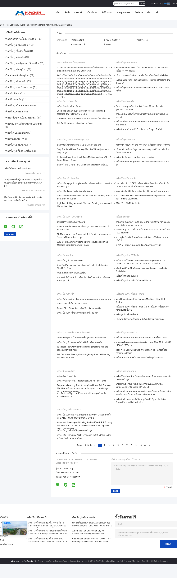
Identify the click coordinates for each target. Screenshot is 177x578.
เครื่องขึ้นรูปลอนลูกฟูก (15, 144)
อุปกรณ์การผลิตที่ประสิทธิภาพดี (71, 222)
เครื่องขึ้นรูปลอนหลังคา (16, 45)
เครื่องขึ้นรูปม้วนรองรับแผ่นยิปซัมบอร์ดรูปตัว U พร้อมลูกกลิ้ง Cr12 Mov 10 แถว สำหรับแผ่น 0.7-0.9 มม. (92, 525)
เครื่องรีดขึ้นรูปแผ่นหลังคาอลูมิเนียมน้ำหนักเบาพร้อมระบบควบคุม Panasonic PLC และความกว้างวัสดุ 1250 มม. (47, 533)
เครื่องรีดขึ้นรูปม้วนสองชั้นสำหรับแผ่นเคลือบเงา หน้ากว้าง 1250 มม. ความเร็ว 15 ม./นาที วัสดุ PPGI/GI (47, 541)
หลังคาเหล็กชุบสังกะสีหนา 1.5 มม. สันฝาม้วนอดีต (79, 145)
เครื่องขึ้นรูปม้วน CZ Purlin (17, 105)
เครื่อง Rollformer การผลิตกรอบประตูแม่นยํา (135, 157)
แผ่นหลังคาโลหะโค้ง (66, 376)
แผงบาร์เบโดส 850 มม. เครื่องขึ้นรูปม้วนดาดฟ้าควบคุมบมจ (142, 191)
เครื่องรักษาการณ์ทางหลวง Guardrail (23, 123)
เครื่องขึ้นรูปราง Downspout (18, 87)
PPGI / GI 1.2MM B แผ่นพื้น (128, 203)
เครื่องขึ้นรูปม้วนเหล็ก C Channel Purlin (133, 280)
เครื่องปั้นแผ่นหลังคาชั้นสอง (69, 106)
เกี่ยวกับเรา (92, 12)
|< (91, 445)
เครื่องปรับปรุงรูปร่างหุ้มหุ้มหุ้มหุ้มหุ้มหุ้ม (74, 191)
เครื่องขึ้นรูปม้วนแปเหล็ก (127, 276)
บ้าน (58, 12)
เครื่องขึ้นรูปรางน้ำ (13, 111)
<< (95, 445)
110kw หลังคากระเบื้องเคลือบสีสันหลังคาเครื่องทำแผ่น (140, 319)
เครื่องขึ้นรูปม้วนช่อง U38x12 (70, 260)
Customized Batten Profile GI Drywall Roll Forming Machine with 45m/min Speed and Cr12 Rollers (91, 541)
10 (140, 445)
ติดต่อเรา (139, 12)
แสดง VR (78, 12)
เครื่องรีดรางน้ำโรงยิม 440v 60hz (72, 303)
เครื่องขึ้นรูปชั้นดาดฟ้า (15, 81)
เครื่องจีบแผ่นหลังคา (14, 138)
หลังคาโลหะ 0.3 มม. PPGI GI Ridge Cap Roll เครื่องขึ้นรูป (82, 165)
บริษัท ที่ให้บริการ (111, 40)
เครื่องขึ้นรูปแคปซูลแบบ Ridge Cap (21, 63)
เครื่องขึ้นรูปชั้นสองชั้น (15, 51)
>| (149, 445)
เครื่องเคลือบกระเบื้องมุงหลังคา (20, 39)
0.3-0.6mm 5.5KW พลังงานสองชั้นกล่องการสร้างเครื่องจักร (83, 118)
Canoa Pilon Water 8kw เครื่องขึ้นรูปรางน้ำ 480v (79, 308)
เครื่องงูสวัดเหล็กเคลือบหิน (127, 314)
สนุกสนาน (156, 3)
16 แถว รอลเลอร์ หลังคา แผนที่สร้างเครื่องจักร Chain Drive (142, 75)
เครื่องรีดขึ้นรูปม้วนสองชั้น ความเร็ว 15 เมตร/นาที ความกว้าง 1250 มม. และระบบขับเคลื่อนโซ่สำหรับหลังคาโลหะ (47, 525)
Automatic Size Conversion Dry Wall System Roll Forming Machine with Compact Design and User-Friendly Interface (88, 533)
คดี (156, 12)
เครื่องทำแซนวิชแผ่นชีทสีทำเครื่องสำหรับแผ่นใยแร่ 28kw (141, 337)
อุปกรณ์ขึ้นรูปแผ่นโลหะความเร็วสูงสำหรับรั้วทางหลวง (81, 337)
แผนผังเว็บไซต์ (6, 544)
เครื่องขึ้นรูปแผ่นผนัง (14, 57)
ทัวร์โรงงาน (106, 12)
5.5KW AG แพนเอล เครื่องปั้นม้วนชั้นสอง (75, 123)
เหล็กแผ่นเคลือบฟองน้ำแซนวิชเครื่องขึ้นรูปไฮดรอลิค (139, 357)
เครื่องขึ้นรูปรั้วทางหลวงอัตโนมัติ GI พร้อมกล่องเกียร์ (80, 342)
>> (145, 445)
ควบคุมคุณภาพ (123, 12)
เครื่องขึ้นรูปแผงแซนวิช (16, 132)
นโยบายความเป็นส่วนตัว (21, 561)
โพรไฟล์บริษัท (77, 40)
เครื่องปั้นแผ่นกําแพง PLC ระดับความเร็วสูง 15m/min (139, 129)
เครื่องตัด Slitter (12, 93)
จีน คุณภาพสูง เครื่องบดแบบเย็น (71, 273)
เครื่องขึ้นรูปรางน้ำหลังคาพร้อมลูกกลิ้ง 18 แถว (77, 313)
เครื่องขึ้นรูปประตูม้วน (15, 69)
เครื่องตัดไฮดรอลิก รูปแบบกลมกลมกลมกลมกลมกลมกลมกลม (84, 299)
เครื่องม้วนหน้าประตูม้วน (16, 75)
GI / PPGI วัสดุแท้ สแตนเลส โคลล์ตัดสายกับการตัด (138, 245)
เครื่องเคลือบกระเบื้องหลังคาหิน (20, 117)
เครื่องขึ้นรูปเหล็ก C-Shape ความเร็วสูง (74, 430)
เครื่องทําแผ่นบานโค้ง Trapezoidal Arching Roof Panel (81, 381)
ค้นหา (142, 4)
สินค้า (67, 12)
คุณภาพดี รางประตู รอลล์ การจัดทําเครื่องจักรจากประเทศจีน (143, 145)
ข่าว (149, 12)
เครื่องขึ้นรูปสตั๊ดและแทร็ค (17, 151)
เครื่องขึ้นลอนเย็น (13, 99)
